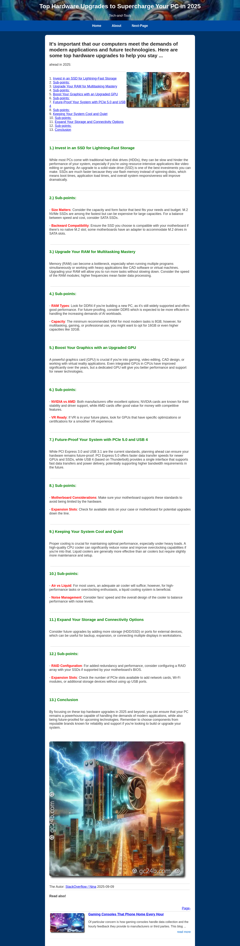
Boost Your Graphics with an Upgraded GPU (85, 94)
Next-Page (140, 26)
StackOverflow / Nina (80, 887)
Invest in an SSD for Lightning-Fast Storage (85, 78)
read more (184, 931)
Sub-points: (61, 82)
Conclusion (63, 130)
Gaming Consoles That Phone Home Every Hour (126, 914)
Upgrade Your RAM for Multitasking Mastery (85, 86)
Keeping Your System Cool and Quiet (80, 114)
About (116, 26)
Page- (186, 908)
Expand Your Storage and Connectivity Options (89, 122)
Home (96, 26)
